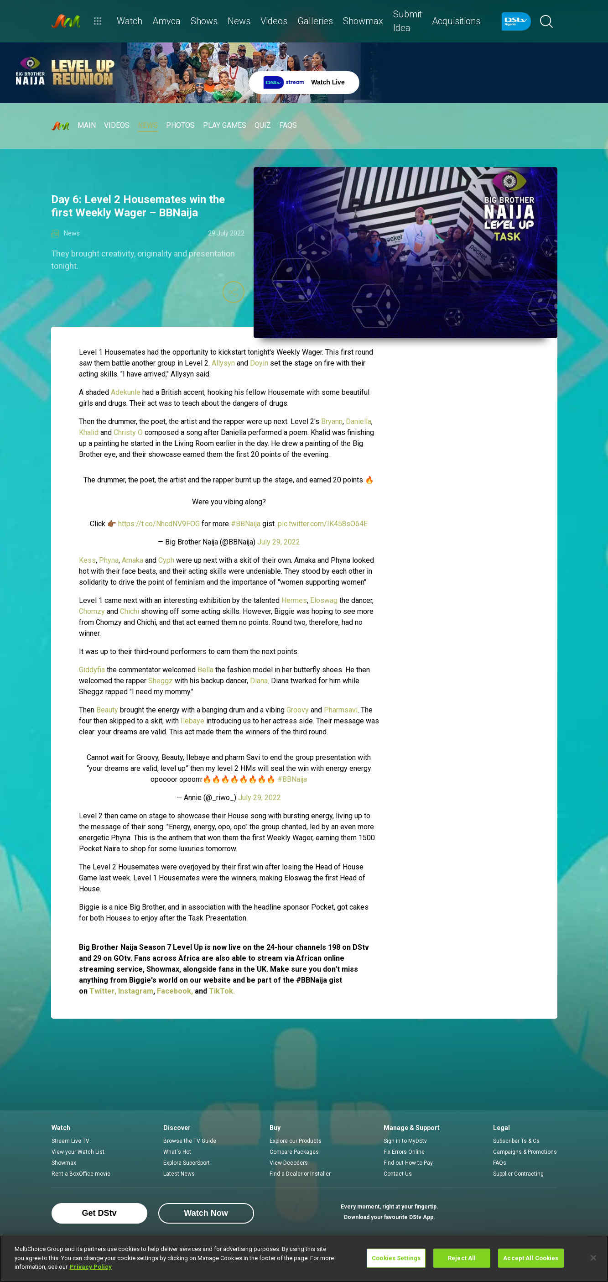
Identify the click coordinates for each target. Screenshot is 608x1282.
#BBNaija (245, 523)
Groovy (297, 710)
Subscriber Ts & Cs (516, 1141)
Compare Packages (294, 1152)
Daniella (358, 421)
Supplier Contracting (518, 1174)
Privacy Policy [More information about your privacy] (91, 1266)
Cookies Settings (396, 1258)
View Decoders (289, 1163)
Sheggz (160, 680)
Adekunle (126, 392)
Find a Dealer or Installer (300, 1174)
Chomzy (92, 611)
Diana (259, 680)
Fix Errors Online (404, 1152)
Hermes (294, 600)
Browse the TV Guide (189, 1141)
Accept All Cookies (530, 1258)
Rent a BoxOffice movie (81, 1174)
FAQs (499, 1163)
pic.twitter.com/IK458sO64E (323, 523)
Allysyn (223, 363)
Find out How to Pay (408, 1163)
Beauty (107, 710)
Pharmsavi (341, 710)
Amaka (132, 560)
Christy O (129, 432)
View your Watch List (78, 1152)
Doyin (259, 363)
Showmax (64, 1163)
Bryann (332, 421)
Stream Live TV (70, 1141)
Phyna (109, 560)
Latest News (179, 1174)
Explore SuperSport (186, 1163)
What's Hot (177, 1152)
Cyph (166, 560)
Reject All (462, 1258)
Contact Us (398, 1174)
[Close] (593, 1258)
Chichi (130, 611)
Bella (206, 669)
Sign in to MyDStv (405, 1141)
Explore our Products (296, 1141)
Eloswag (324, 600)
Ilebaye (192, 721)
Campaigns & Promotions (525, 1152)
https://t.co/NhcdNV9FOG (159, 523)
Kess (87, 560)
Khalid (89, 432)
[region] (304, 1258)
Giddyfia (92, 669)
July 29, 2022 (278, 542)
